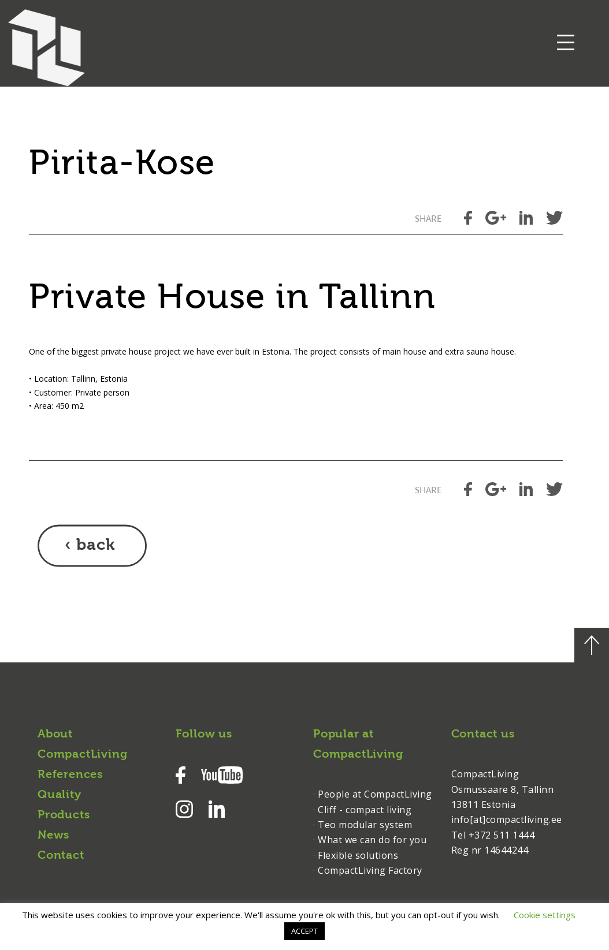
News (53, 835)
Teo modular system (365, 824)
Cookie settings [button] (544, 915)
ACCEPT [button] (304, 931)
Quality (59, 795)
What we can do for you (372, 839)
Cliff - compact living (364, 809)
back (95, 546)
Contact (61, 856)
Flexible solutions (358, 855)
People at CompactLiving (375, 794)
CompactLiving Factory (370, 870)
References (70, 775)
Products (64, 815)
